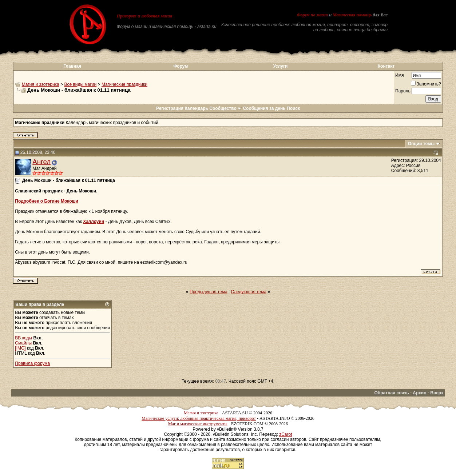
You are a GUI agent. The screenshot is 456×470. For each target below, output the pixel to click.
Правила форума (32, 363)
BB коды (23, 337)
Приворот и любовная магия (145, 16)
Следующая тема (248, 291)
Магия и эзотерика (40, 84)
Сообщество (225, 108)
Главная (72, 66)
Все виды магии (80, 84)
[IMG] (20, 348)
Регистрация (169, 108)
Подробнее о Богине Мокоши (46, 201)
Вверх (436, 392)
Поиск (293, 108)
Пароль (403, 90)
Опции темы (421, 143)
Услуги (280, 66)
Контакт (386, 66)
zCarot (285, 434)
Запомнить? (426, 84)
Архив (419, 392)
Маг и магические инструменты (197, 423)
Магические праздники (124, 84)
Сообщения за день (264, 108)
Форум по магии (312, 14)
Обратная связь (391, 392)
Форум (180, 66)
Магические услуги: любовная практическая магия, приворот (199, 418)
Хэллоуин (93, 221)
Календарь (196, 108)
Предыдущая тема (208, 291)
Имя (399, 75)
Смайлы (23, 343)
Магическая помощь (352, 14)
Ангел (41, 162)
